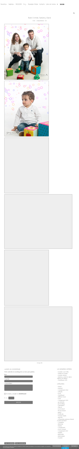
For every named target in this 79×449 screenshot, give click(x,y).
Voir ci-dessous (20, 443)
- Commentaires (40, 20)
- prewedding (61, 404)
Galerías (35, 4)
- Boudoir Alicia (62, 375)
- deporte (60, 417)
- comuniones (61, 427)
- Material (60, 424)
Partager (39, 362)
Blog (48, 4)
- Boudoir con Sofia (63, 372)
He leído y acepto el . (16, 394)
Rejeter (74, 446)
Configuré (66, 446)
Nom (5, 374)
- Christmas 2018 (62, 380)
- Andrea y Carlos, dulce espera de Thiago (64, 377)
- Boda (59, 398)
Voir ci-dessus (9, 443)
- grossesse (60, 402)
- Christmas (60, 395)
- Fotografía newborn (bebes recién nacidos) (65, 420)
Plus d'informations (56, 446)
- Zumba (59, 426)
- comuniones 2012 (62, 390)
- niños (59, 412)
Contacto (66, 4)
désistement (22, 394)
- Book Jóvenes (61, 429)
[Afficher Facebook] (74, 4)
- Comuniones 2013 (62, 400)
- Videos (59, 407)
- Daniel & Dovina (62, 373)
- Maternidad (61, 436)
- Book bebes (61, 409)
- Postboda (60, 414)
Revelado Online (57, 4)
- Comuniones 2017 (62, 431)
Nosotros (28, 4)
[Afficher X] (75, 4)
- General (60, 388)
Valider (65, 448)
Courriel (6, 379)
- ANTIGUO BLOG (61, 397)
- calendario (60, 405)
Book (34, 20)
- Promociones (61, 410)
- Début (59, 386)
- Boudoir (60, 438)
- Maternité (60, 434)
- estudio (60, 392)
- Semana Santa (61, 416)
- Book (59, 393)
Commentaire (8, 383)
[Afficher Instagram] (77, 4)
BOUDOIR (43, 4)
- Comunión (60, 422)
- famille (59, 432)
